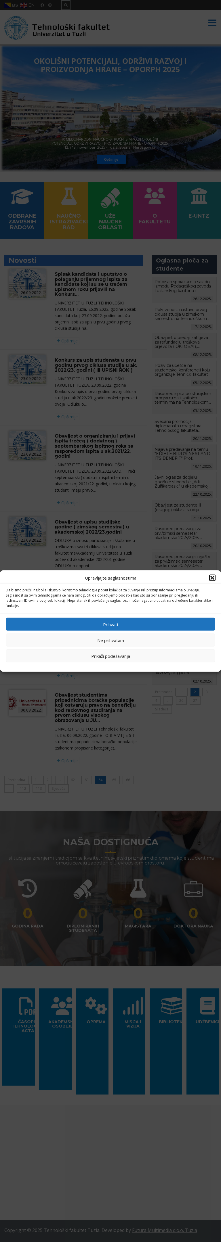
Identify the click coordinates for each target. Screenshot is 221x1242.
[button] (212, 578)
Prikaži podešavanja (110, 656)
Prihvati (110, 624)
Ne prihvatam (110, 640)
